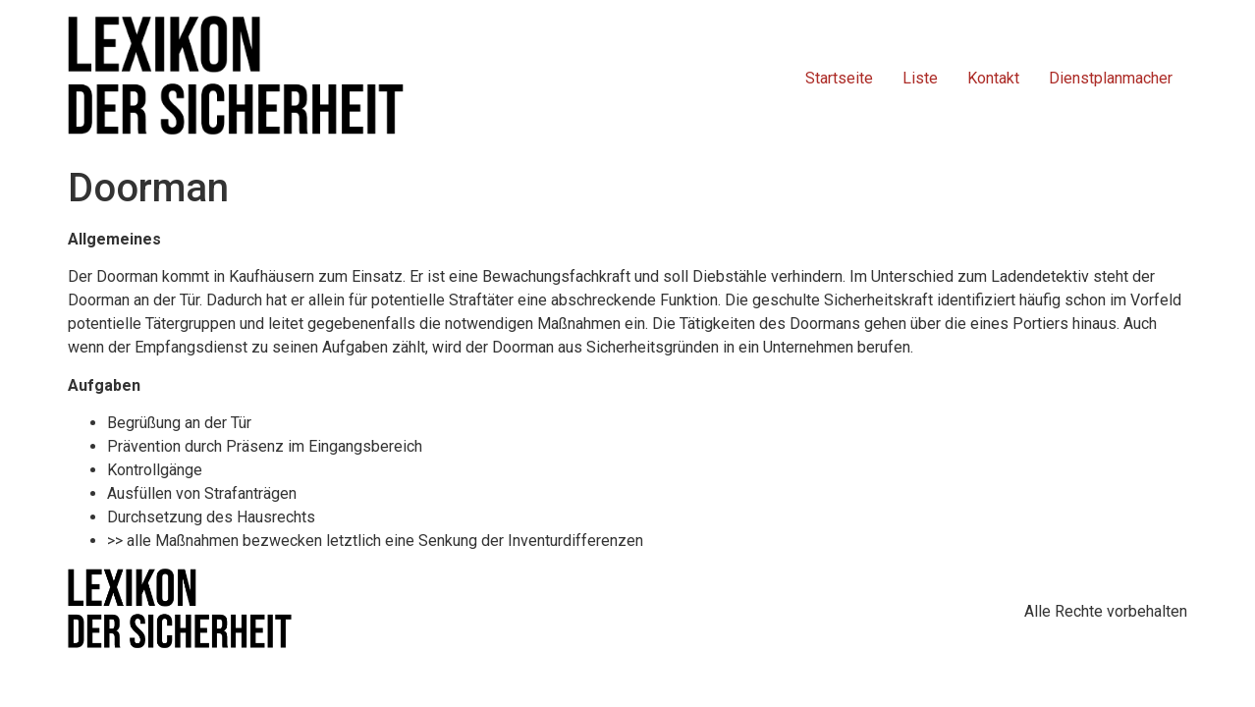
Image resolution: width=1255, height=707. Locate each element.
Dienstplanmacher (1111, 78)
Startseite (839, 78)
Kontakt (993, 78)
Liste (920, 78)
